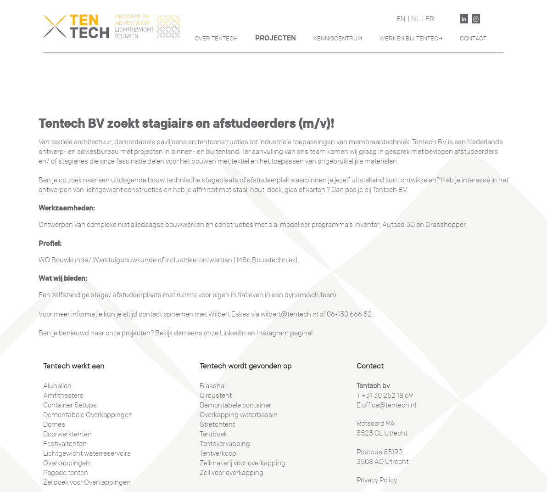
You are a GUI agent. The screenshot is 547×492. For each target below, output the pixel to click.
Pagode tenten (65, 472)
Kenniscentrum (337, 38)
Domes (54, 424)
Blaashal (213, 385)
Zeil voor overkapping (231, 472)
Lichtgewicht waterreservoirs (87, 453)
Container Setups (70, 405)
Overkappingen (66, 463)
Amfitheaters (63, 395)
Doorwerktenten (67, 434)
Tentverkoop (218, 453)
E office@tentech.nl (386, 405)
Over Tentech (216, 38)
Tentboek (213, 434)
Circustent (216, 395)
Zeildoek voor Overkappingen (87, 482)
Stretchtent (217, 424)
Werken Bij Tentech (411, 38)
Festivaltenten (65, 443)
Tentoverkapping (225, 443)
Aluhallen (57, 385)
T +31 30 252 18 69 (385, 395)
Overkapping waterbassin (239, 414)
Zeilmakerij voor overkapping (242, 463)
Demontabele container (235, 405)
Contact (473, 38)
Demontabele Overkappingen (88, 414)
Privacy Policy (377, 480)
